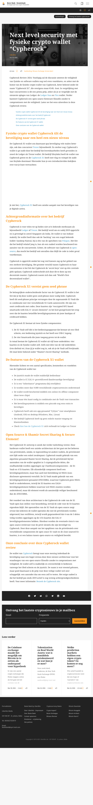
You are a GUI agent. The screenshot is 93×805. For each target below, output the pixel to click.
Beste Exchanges (52, 713)
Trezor (36, 147)
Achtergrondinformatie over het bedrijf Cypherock (33, 115)
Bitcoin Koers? (73, 716)
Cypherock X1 (38, 158)
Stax (49, 95)
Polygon (66, 241)
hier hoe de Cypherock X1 (32, 426)
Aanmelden (79, 621)
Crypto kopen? (51, 710)
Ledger (43, 95)
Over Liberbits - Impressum (33, 710)
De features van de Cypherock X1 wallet (29, 122)
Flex (57, 95)
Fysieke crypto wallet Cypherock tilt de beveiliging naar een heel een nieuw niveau (44, 112)
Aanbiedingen (59, 16)
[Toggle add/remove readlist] (85, 10)
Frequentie (54, 619)
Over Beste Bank (30, 713)
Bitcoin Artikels (74, 713)
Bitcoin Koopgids (74, 710)
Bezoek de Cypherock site (48, 581)
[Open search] (76, 3)
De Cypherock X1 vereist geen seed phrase (30, 119)
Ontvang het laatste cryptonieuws (79, 16)
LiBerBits (13, 55)
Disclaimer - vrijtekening (32, 719)
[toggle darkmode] (80, 10)
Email (21, 619)
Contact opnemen (30, 716)
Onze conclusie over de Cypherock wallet (30, 125)
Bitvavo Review (52, 716)
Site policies (28, 722)
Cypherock (28, 553)
